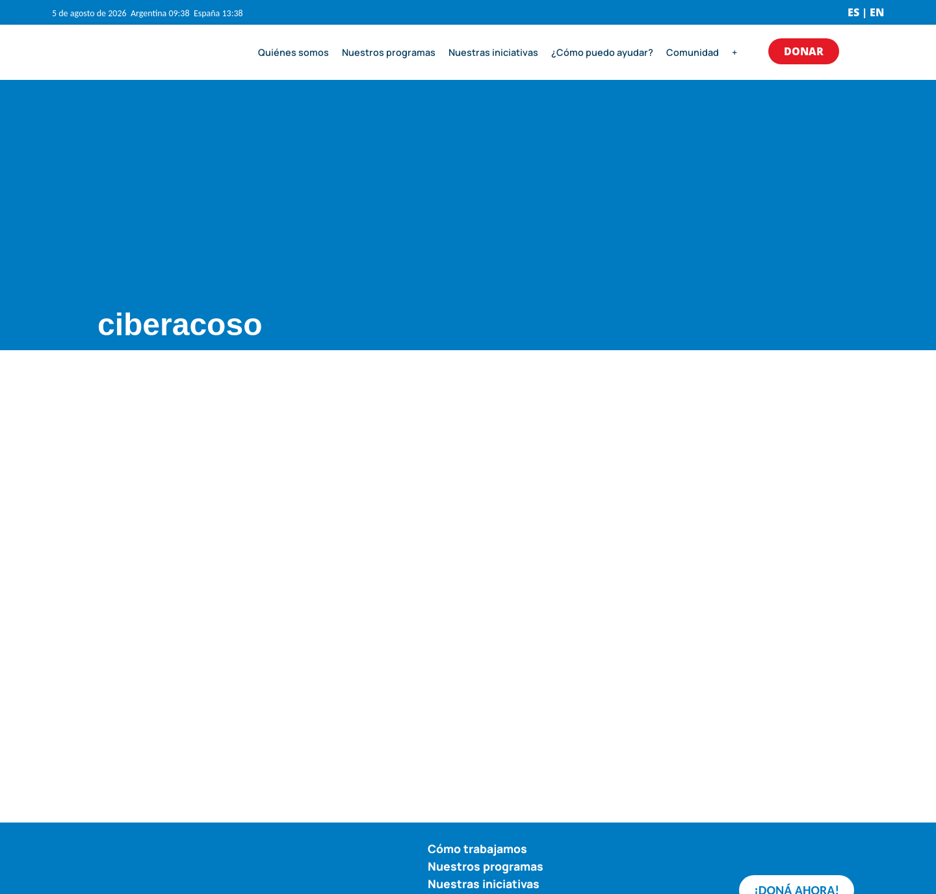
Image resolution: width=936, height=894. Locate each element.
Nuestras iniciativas (493, 52)
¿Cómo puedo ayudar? (602, 52)
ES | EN (866, 12)
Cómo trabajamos (477, 848)
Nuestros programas (389, 52)
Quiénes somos (293, 52)
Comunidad (692, 52)
